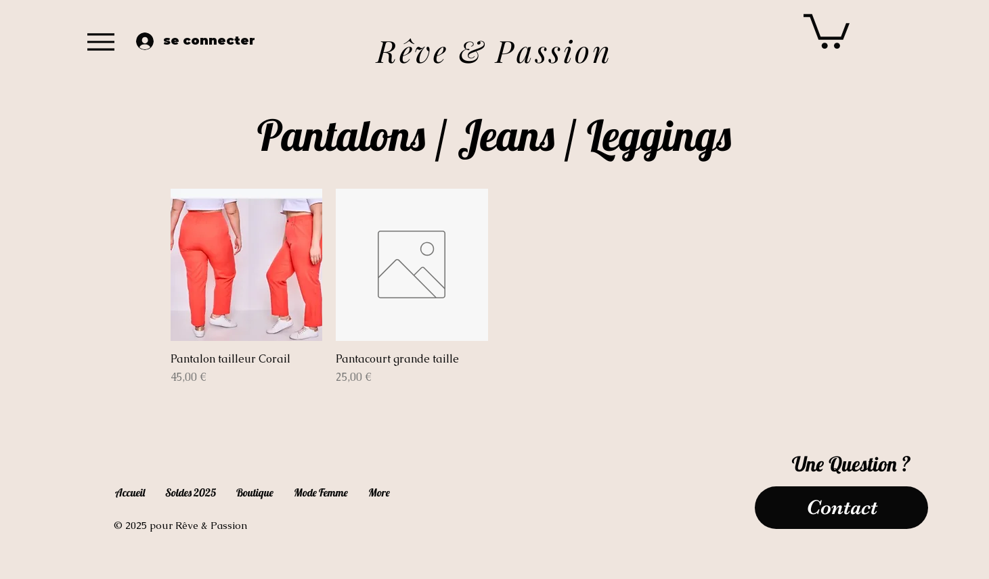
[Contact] (841, 507)
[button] (827, 29)
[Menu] (101, 41)
